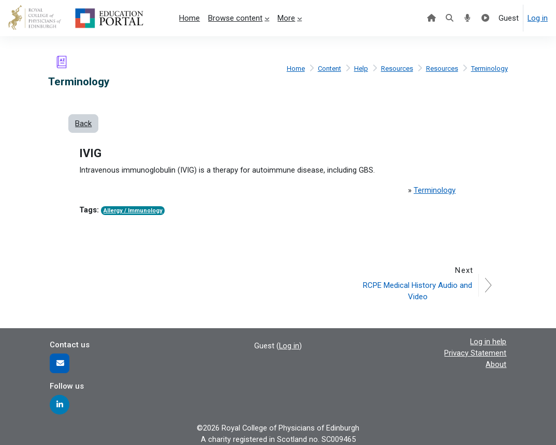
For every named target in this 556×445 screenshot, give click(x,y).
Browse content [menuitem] (235, 18)
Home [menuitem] (189, 18)
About (496, 364)
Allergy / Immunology (133, 210)
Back (83, 123)
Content (328, 68)
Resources (397, 68)
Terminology (489, 68)
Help (361, 68)
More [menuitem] (286, 18)
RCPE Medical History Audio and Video (418, 290)
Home (294, 68)
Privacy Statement (475, 353)
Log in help (488, 341)
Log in (538, 18)
